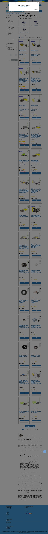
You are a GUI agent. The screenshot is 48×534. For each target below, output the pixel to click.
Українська (26, 6)
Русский (21, 6)
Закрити (36, 9)
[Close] (37, 2)
